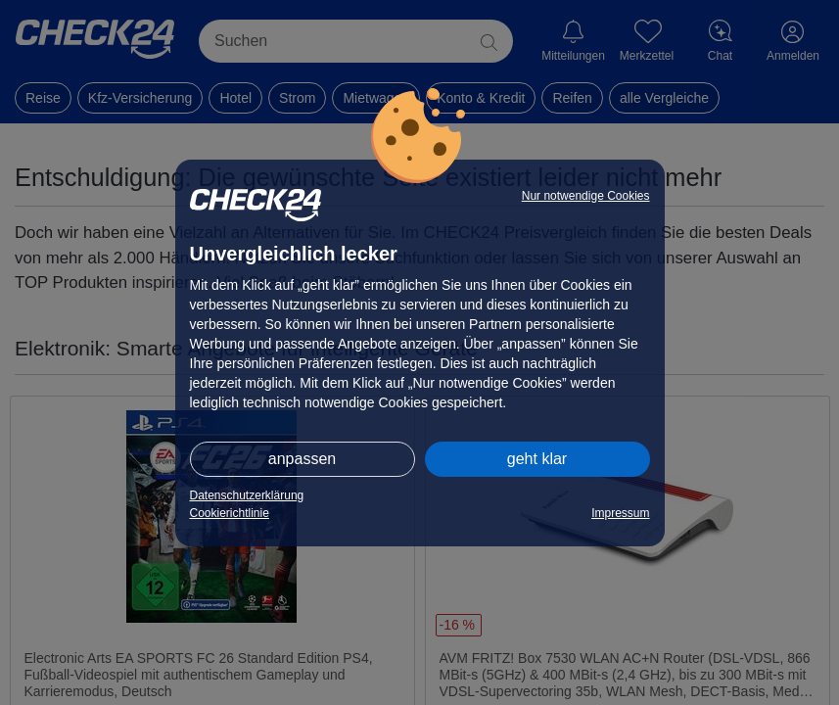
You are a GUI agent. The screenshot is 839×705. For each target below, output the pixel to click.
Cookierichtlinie (229, 513)
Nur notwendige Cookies (586, 196)
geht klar (537, 458)
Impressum (620, 513)
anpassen (302, 458)
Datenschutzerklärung (247, 495)
